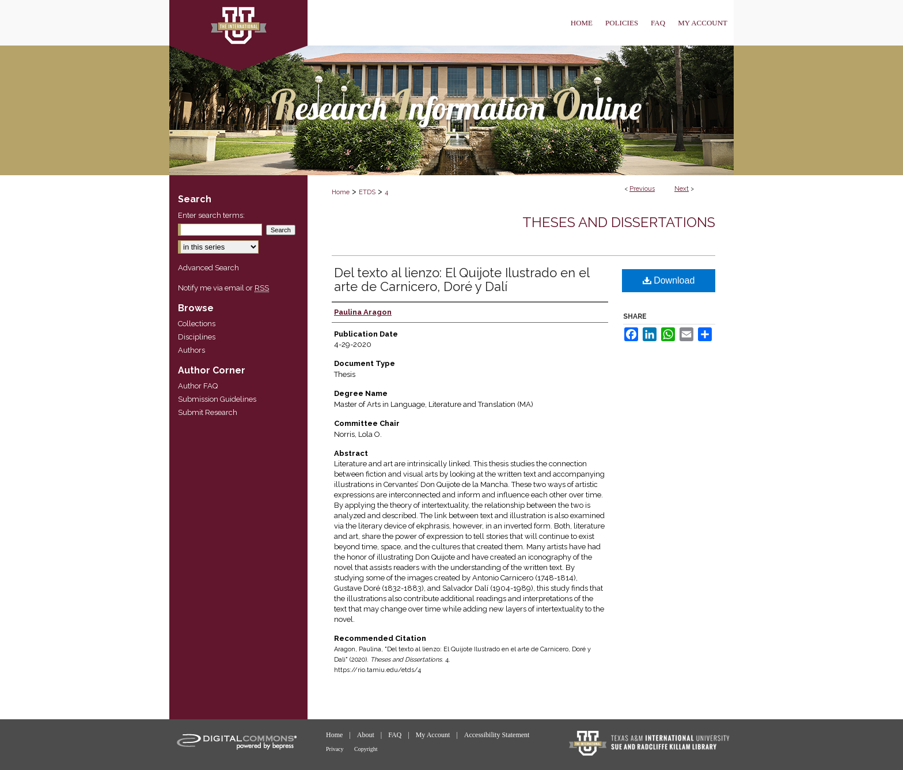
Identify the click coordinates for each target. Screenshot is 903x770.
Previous (642, 188)
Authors (191, 350)
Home (341, 192)
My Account (434, 735)
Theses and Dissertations (618, 222)
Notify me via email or (223, 288)
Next (681, 188)
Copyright (366, 749)
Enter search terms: (211, 215)
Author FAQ (198, 386)
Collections (196, 323)
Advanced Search (208, 267)
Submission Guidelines (217, 399)
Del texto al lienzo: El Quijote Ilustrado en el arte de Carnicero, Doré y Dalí (461, 279)
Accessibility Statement (497, 735)
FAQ (395, 735)
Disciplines (196, 337)
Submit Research (207, 412)
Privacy (335, 749)
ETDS (367, 192)
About (366, 735)
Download (669, 280)
